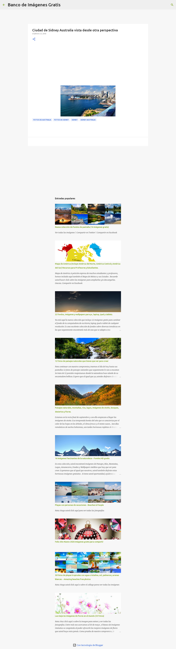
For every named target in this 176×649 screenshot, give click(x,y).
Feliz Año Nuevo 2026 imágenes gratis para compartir (79, 542)
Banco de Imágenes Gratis (34, 4)
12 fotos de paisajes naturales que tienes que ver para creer (81, 361)
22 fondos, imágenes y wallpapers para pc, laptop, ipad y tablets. (84, 314)
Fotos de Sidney (61, 120)
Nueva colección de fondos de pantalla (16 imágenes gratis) (82, 227)
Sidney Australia (88, 120)
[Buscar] (64, 5)
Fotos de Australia (42, 120)
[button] (34, 39)
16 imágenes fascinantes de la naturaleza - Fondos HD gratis (82, 458)
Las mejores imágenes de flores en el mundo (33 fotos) (79, 616)
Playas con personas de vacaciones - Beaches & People (79, 505)
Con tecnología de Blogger (88, 645)
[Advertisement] (88, 65)
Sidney (74, 120)
